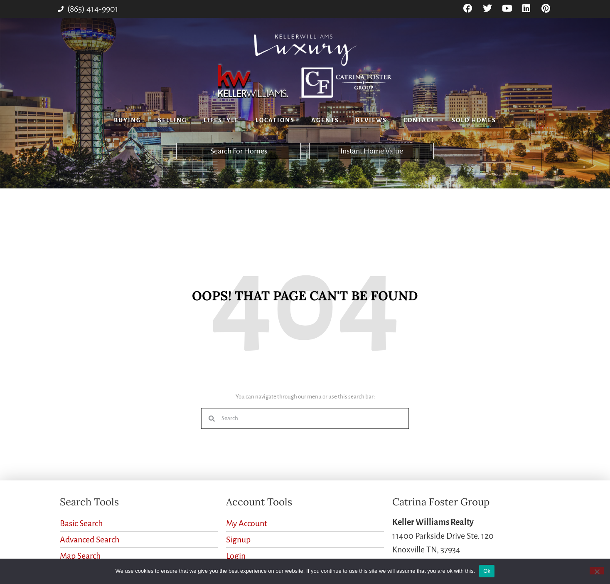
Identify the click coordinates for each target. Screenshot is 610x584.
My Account (246, 523)
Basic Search (81, 523)
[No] (597, 570)
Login (236, 555)
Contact (419, 120)
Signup (238, 539)
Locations (275, 120)
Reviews (371, 120)
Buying (127, 120)
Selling (172, 120)
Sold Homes (474, 120)
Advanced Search (89, 539)
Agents (325, 120)
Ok (486, 571)
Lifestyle (221, 120)
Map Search (80, 555)
